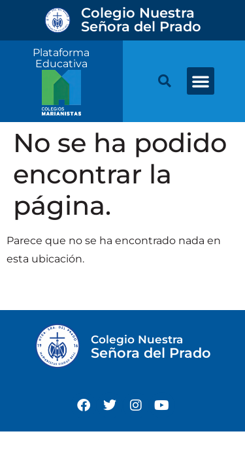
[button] (200, 81)
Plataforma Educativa (61, 58)
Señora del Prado (141, 20)
